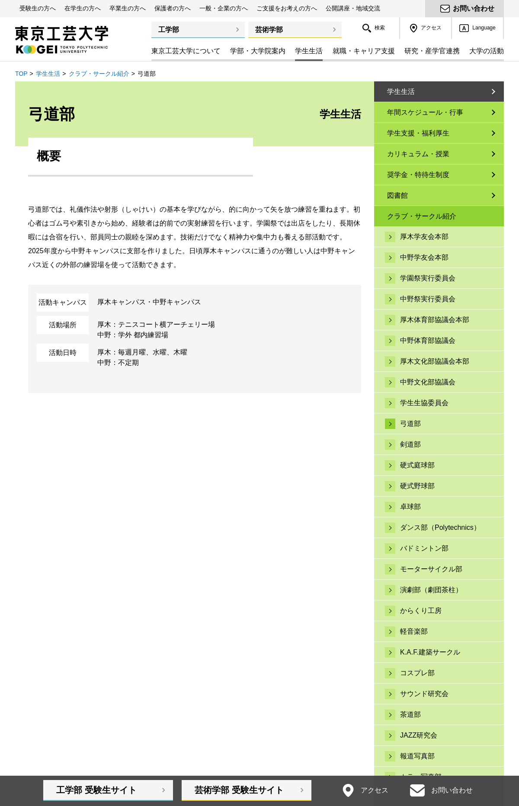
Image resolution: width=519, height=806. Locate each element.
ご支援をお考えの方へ (286, 8)
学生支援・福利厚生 (418, 133)
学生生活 (48, 73)
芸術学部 (269, 29)
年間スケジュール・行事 (425, 112)
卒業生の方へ (127, 8)
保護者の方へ (172, 8)
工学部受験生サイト (96, 790)
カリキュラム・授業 (418, 154)
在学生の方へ (82, 8)
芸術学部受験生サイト (239, 790)
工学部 (168, 29)
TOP (21, 73)
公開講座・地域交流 (353, 8)
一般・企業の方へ (223, 8)
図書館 (397, 195)
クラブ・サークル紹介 (99, 73)
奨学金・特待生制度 (418, 174)
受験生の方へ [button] (37, 8)
